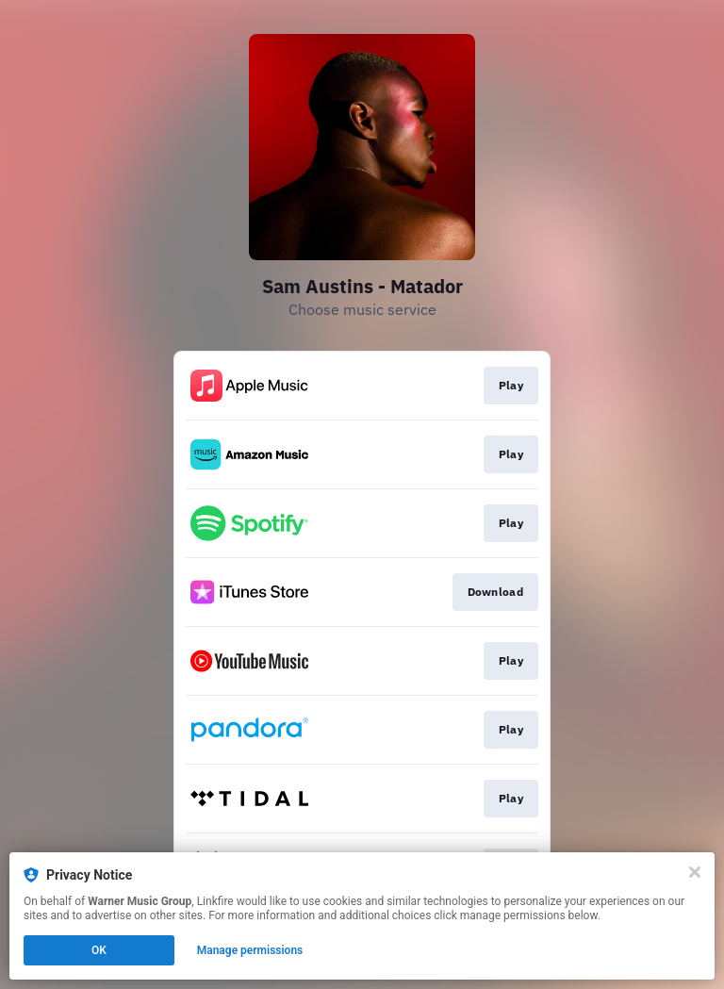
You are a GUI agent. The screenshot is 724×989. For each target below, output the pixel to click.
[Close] (695, 872)
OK (99, 950)
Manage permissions (250, 950)
